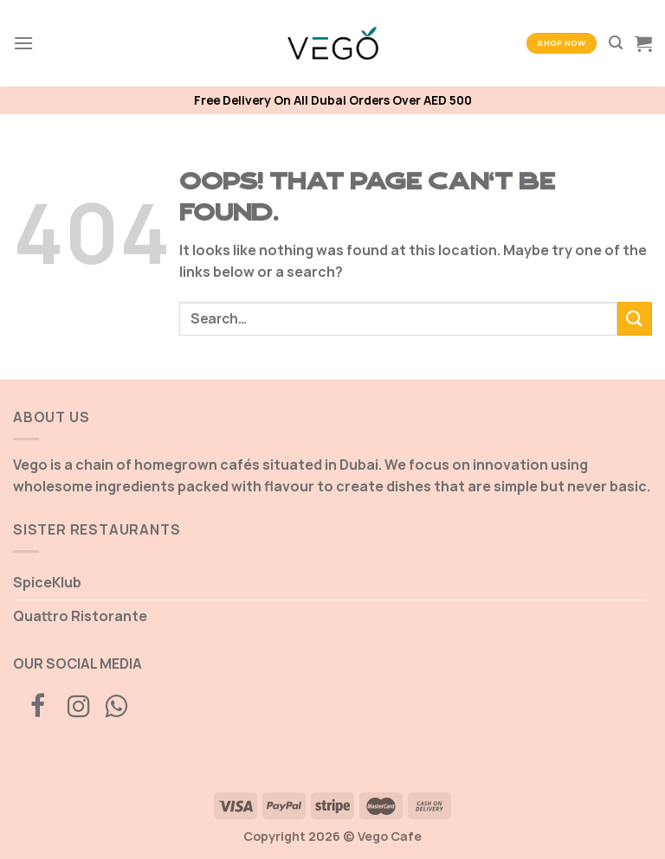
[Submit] (634, 319)
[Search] (616, 43)
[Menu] (23, 43)
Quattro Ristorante (80, 615)
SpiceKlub (47, 582)
